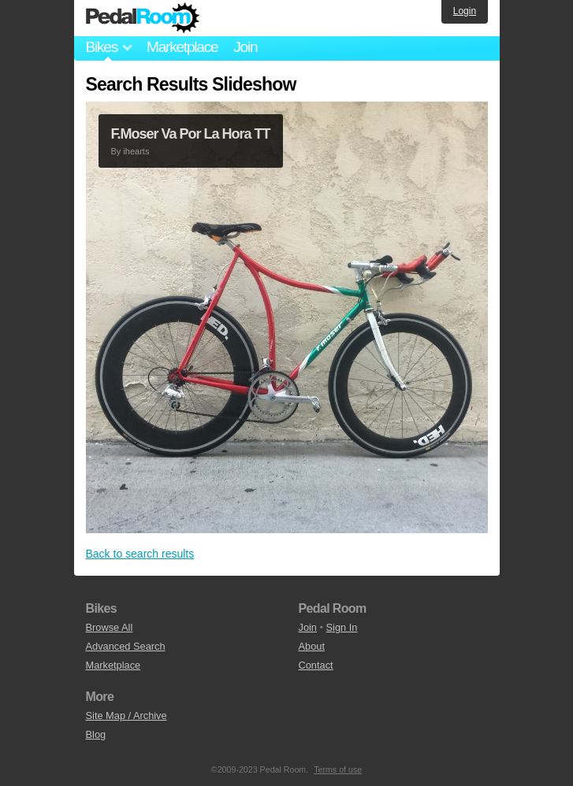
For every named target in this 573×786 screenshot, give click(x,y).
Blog (96, 734)
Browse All (109, 627)
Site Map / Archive (126, 715)
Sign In (342, 627)
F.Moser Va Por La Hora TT (190, 134)
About (312, 646)
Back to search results (140, 553)
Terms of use (338, 769)
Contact (316, 665)
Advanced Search (126, 646)
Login (464, 11)
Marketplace (182, 47)
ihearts (136, 151)
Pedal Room (142, 18)
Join (245, 47)
